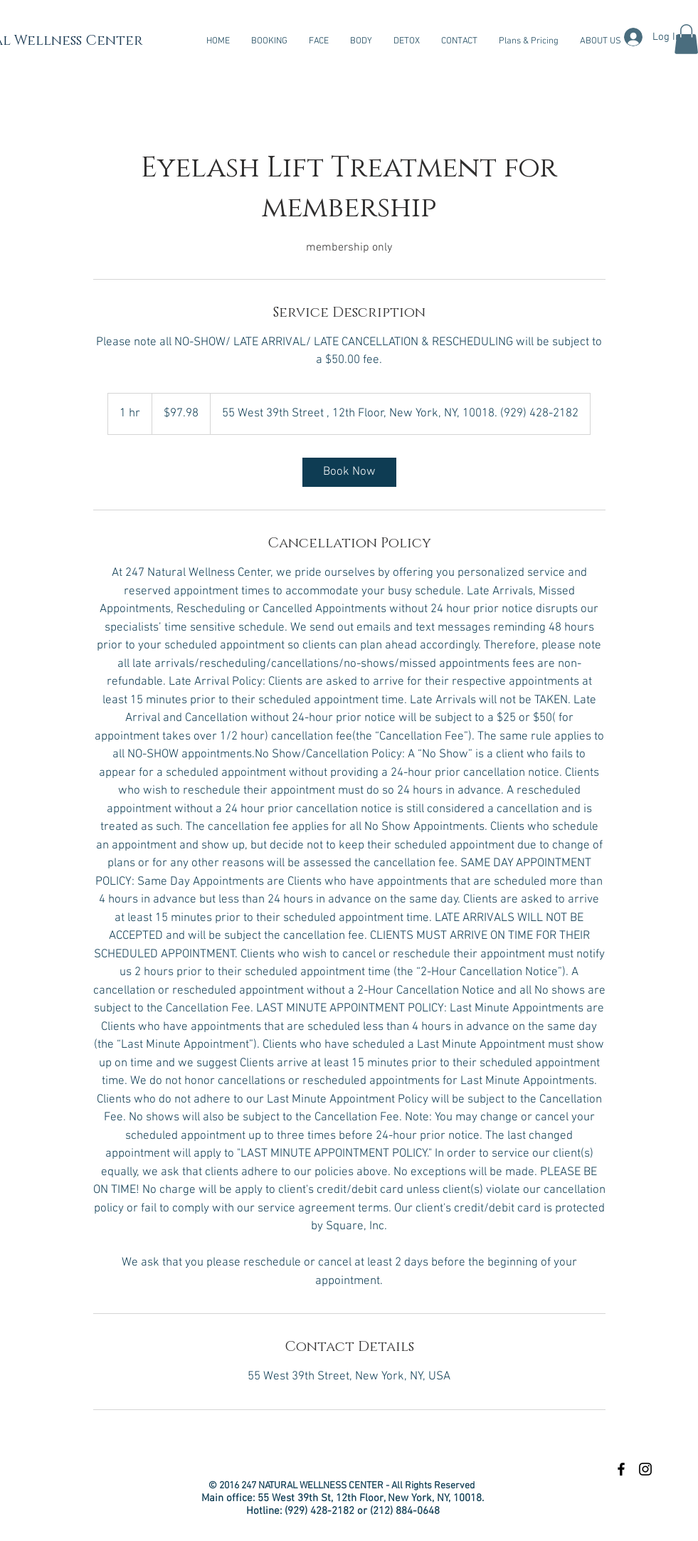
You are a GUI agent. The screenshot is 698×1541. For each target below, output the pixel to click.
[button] (318, 41)
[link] (349, 472)
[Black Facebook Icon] (621, 1469)
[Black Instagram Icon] (645, 1469)
